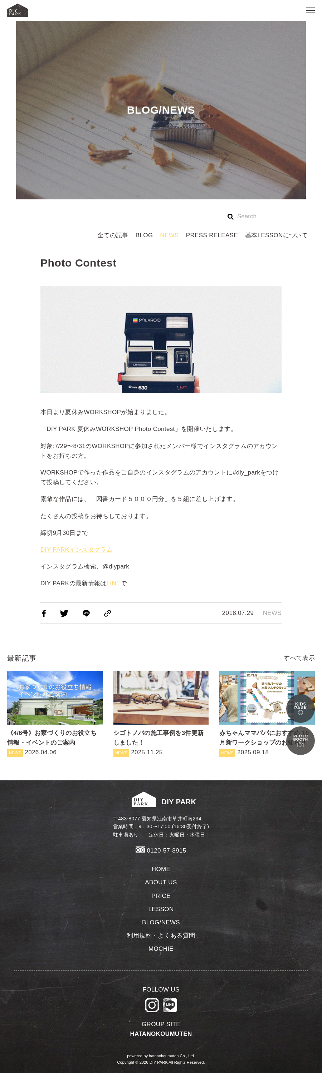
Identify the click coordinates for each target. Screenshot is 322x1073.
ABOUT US (161, 882)
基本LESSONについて (276, 235)
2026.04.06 (55, 714)
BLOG (144, 235)
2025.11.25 (161, 714)
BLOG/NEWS (161, 922)
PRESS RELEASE (212, 235)
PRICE (161, 896)
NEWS (169, 235)
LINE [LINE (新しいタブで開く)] (114, 583)
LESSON (161, 909)
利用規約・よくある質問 (161, 935)
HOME (161, 869)
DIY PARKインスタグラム (76, 549)
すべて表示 (299, 658)
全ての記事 (112, 235)
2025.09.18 (267, 714)
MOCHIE (161, 948)
